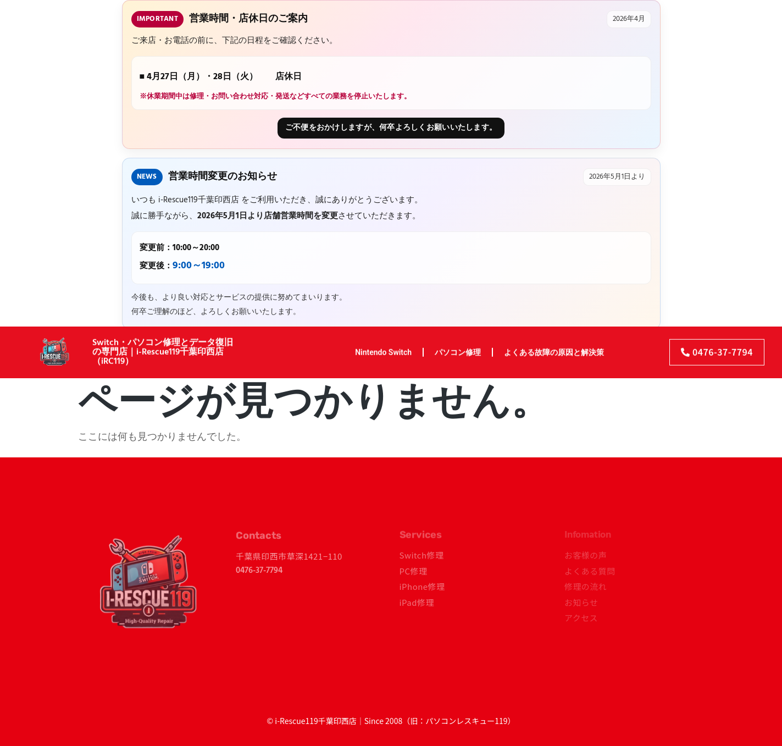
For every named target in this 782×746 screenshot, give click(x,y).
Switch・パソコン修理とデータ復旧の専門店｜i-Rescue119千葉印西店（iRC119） (162, 346)
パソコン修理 (458, 346)
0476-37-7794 (259, 570)
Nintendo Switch (383, 346)
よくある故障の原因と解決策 (554, 346)
